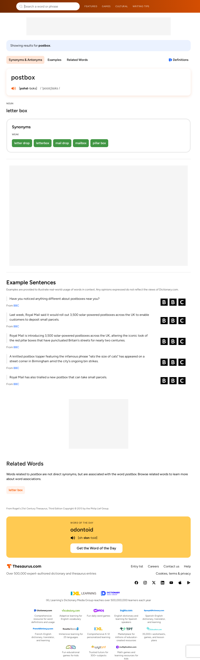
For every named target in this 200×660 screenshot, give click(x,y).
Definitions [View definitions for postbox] (180, 60)
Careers (153, 566)
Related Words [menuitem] (77, 60)
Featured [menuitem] (90, 6)
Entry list (137, 566)
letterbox (42, 143)
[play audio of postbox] (13, 88)
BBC (16, 305)
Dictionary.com (191, 6)
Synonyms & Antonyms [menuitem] (25, 60)
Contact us (171, 566)
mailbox (80, 143)
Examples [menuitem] (54, 60)
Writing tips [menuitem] (141, 6)
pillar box (99, 143)
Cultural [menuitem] (121, 6)
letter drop (22, 143)
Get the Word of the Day (96, 548)
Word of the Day (82, 522)
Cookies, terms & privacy (173, 573)
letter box (16, 490)
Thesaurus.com (8, 6)
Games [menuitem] (106, 6)
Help (187, 566)
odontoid (81, 529)
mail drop (62, 143)
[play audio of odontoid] (72, 537)
